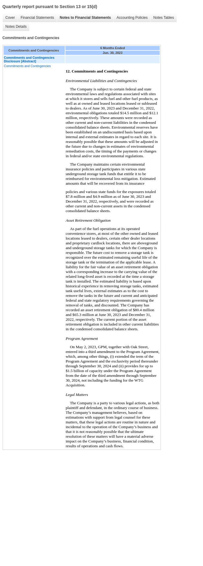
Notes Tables (163, 18)
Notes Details (16, 26)
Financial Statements (37, 18)
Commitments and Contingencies (27, 66)
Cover (10, 18)
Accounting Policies (131, 18)
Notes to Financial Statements (85, 18)
